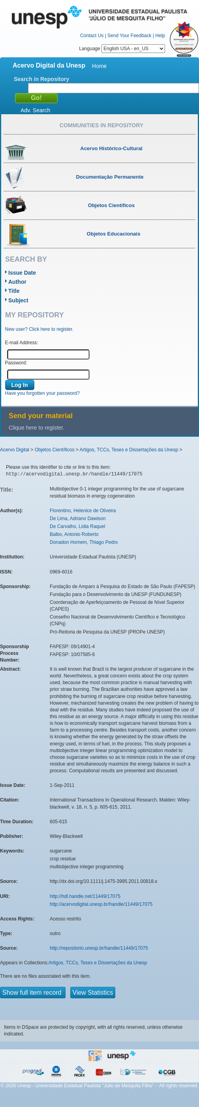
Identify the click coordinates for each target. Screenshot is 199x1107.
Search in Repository (41, 79)
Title (14, 291)
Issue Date (22, 273)
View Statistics (93, 992)
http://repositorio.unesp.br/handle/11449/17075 (99, 948)
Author (17, 282)
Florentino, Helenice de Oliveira (83, 510)
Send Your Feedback (129, 35)
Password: (16, 363)
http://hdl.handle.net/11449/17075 (85, 896)
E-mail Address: (21, 342)
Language (122, 48)
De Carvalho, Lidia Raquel (77, 526)
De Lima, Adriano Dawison (77, 518)
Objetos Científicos (55, 450)
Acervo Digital (14, 450)
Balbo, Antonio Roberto (74, 534)
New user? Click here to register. (39, 329)
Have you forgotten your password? (42, 393)
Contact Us (91, 35)
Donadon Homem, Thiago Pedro (84, 542)
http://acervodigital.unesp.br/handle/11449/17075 (101, 904)
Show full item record (32, 992)
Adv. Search (35, 110)
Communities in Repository (101, 125)
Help (160, 35)
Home (99, 66)
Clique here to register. (36, 427)
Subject (18, 300)
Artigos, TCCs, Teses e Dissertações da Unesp (128, 450)
